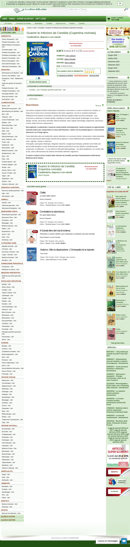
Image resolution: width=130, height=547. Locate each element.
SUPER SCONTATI (25, 19)
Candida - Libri (34, 90)
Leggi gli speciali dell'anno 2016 (118, 431)
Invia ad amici (94, 75)
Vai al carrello (109, 19)
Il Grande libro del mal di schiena (55, 230)
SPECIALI (111, 347)
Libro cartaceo (71, 56)
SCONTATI (114, 491)
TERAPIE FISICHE (8, 377)
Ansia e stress (121, 315)
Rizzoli (48, 243)
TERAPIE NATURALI (9, 426)
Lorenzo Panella (55, 237)
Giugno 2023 (112, 68)
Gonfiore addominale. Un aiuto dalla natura (122, 259)
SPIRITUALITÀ (7, 471)
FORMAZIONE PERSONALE (12, 263)
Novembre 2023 (113, 62)
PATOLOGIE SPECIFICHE (11, 281)
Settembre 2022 (113, 71)
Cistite (43, 192)
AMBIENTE (5, 483)
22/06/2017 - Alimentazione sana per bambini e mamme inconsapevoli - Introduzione (117, 361)
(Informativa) (62, 4)
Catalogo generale (118, 481)
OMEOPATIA (6, 36)
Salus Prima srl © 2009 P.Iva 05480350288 (65, 538)
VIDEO (12, 19)
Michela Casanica (121, 290)
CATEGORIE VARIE (8, 243)
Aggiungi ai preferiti (66, 75)
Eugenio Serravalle (121, 204)
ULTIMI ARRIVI (114, 52)
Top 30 (128, 187)
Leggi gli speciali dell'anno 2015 (117, 433)
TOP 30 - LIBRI (114, 187)
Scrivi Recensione (81, 75)
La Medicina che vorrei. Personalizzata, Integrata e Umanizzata (121, 245)
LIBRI (4, 19)
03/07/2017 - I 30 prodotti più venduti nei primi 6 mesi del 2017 (117, 354)
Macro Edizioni (70, 63)
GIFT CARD (40, 19)
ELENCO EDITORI (8, 520)
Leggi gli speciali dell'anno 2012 (119, 441)
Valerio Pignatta (70, 59)
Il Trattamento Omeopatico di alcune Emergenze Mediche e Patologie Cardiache (123, 172)
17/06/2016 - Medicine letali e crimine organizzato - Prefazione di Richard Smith (117, 410)
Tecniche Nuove (51, 205)
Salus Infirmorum (51, 259)
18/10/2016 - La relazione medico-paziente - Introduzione (115, 393)
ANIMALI (4, 199)
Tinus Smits (44, 253)
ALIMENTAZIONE (8, 103)
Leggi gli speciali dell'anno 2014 (118, 435)
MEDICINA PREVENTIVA (10, 273)
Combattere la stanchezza (52, 211)
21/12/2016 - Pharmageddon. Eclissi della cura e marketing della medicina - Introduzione (117, 386)
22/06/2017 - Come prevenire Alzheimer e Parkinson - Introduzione (117, 369)
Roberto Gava (120, 230)
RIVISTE (4, 510)
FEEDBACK (112, 77)
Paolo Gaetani (44, 237)
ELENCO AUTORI (8, 517)
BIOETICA (5, 501)
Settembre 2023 (113, 65)
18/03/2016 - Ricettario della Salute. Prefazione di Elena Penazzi (116, 423)
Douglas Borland (121, 178)
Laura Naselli (120, 292)
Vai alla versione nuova (38, 82)
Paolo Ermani (120, 132)
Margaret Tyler (120, 215)
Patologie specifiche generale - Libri (53, 90)
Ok (120, 3)
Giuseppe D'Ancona (122, 304)
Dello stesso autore (116, 108)
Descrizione (33, 99)
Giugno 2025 (112, 55)
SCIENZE (4, 343)
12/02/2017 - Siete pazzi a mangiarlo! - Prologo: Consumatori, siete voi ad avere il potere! (116, 377)
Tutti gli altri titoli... (118, 343)
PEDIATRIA (5, 70)
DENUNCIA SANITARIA (10, 187)
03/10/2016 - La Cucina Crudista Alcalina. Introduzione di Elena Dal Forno (115, 402)
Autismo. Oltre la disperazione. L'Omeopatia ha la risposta (67, 249)
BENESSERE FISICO (9, 211)
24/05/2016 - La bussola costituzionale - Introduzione (117, 416)
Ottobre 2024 (112, 58)
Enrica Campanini (45, 199)
